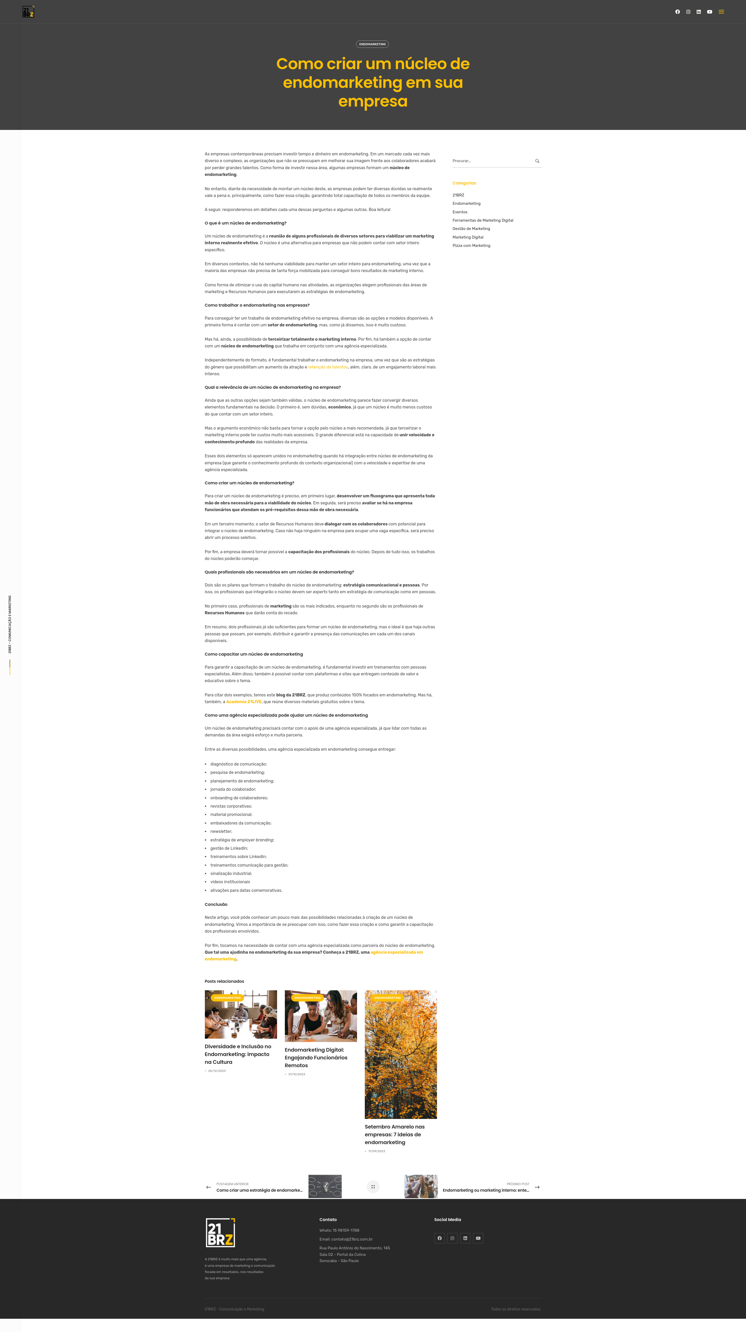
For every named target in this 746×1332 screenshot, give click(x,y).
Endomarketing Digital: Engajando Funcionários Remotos (316, 1057)
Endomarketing (372, 44)
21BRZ (458, 195)
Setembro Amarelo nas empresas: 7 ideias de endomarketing (395, 1134)
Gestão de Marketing (471, 228)
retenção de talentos (328, 367)
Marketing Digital (468, 237)
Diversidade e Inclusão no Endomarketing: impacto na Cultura (238, 1054)
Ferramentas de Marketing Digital (483, 220)
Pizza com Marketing (471, 245)
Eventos (460, 212)
